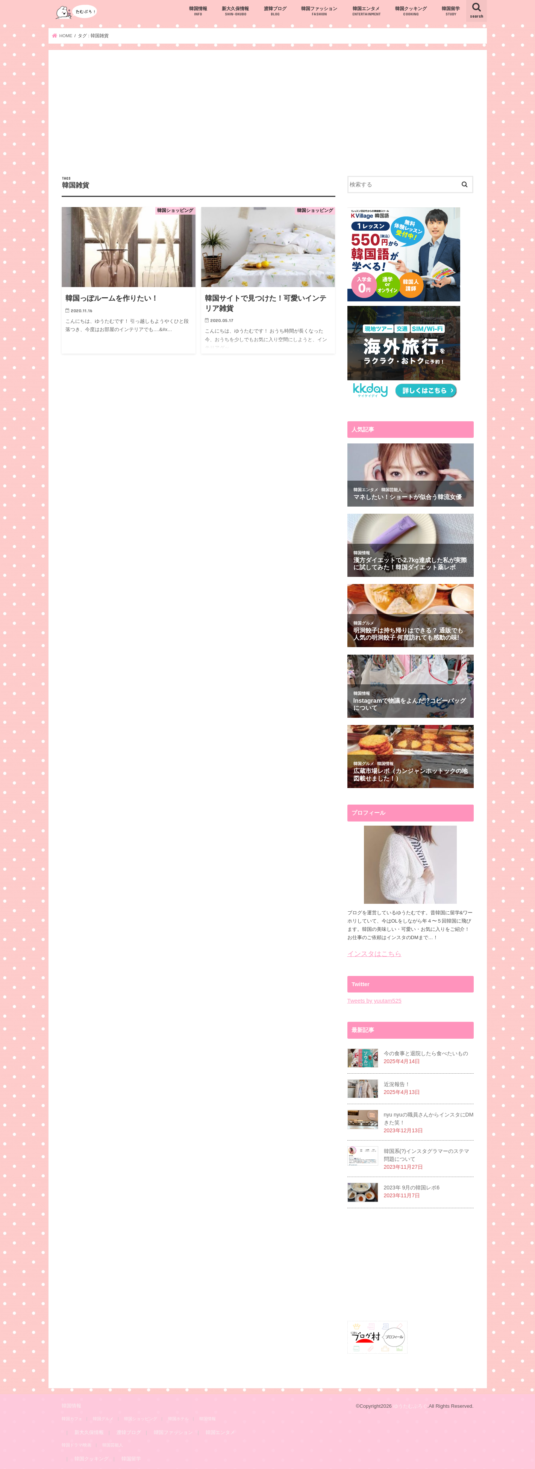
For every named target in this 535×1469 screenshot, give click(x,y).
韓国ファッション (319, 11)
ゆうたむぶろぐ (410, 1406)
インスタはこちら (374, 954)
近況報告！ (397, 1084)
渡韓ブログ (275, 11)
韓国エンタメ (366, 11)
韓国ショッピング (140, 1418)
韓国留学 (451, 11)
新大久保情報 (235, 11)
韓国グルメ (103, 1418)
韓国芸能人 (112, 1445)
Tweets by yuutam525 (374, 1001)
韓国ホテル (178, 1418)
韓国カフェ (72, 1418)
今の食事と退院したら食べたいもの (426, 1053)
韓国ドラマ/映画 (77, 1445)
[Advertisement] (268, 119)
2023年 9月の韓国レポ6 (412, 1188)
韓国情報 (198, 11)
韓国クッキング (411, 11)
